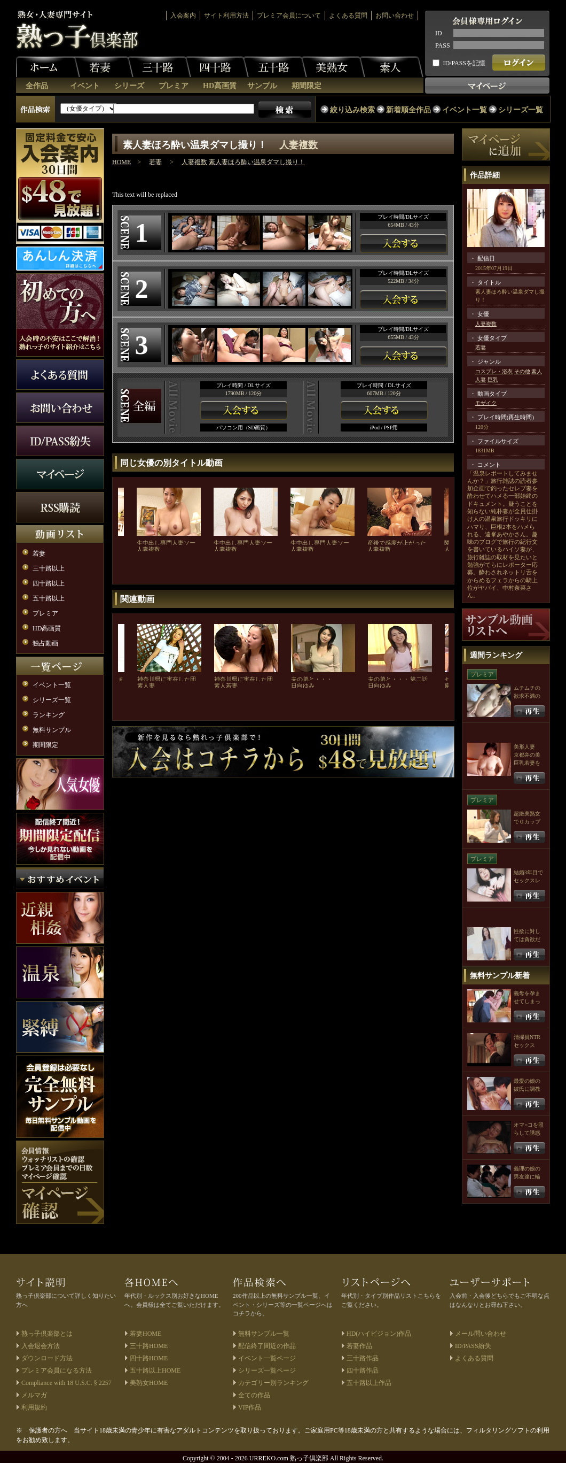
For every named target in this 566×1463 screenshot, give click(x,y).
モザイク (486, 403)
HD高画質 (220, 86)
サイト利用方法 (226, 15)
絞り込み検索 (352, 110)
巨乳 (493, 379)
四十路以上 (49, 583)
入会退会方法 (40, 1346)
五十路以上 (49, 598)
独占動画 (45, 643)
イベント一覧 (464, 110)
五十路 (275, 67)
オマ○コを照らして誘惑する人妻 (529, 1133)
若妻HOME (145, 1333)
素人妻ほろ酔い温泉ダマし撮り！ (257, 162)
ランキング (49, 715)
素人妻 (146, 685)
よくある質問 (348, 15)
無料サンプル (52, 730)
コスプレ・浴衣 (494, 371)
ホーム (48, 67)
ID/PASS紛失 (473, 1346)
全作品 (37, 86)
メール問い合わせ (480, 1333)
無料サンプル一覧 (263, 1333)
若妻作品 (359, 1346)
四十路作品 (363, 1370)
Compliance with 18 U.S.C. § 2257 (66, 1383)
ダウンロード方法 (47, 1358)
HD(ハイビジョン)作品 (379, 1333)
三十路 (159, 67)
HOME (121, 162)
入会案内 (183, 15)
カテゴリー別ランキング (273, 1383)
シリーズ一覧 (520, 110)
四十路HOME (149, 1358)
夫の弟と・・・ (311, 679)
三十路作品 (363, 1358)
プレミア (173, 86)
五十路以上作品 (369, 1383)
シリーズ (129, 86)
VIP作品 (249, 1407)
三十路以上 (49, 568)
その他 (522, 371)
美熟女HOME (149, 1383)
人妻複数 (298, 145)
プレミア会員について (289, 15)
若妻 (101, 67)
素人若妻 (226, 685)
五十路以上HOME (155, 1370)
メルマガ (34, 1395)
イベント (85, 86)
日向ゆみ (303, 685)
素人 (391, 67)
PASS (442, 45)
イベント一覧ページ (267, 1358)
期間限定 (306, 86)
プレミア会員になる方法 (56, 1370)
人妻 (480, 379)
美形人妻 (524, 747)
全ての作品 (254, 1395)
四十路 (217, 67)
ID (438, 33)
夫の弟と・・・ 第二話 (398, 679)
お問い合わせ (394, 15)
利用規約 (34, 1407)
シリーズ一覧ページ (267, 1370)
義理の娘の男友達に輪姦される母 (527, 1177)
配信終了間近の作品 (267, 1346)
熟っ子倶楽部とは (47, 1333)
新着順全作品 (408, 110)
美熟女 (333, 67)
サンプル (262, 86)
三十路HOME (149, 1346)
